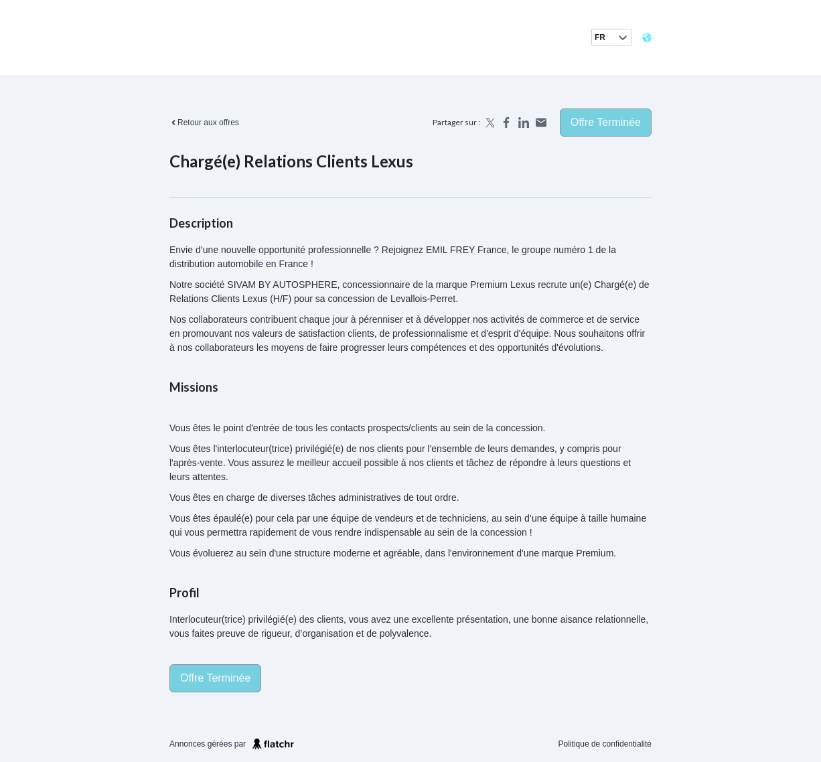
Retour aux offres (204, 122)
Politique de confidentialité (605, 744)
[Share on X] (488, 122)
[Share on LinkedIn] (523, 122)
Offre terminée (606, 122)
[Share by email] (541, 122)
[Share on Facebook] (506, 122)
